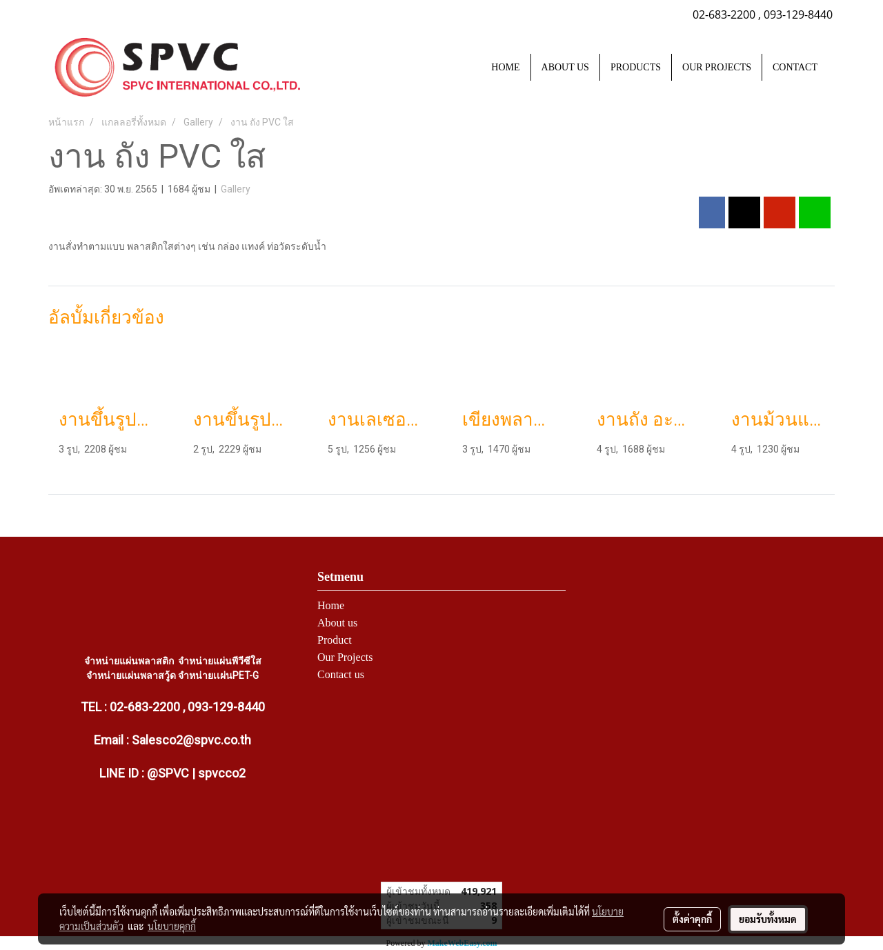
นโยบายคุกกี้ (172, 926)
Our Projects (345, 657)
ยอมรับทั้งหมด (768, 919)
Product (334, 640)
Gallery (235, 189)
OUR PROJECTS (716, 67)
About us (337, 623)
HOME (505, 67)
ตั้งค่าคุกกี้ (692, 919)
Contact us (340, 674)
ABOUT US (565, 67)
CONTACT (795, 67)
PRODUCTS (636, 67)
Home (330, 605)
